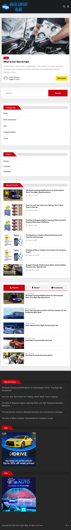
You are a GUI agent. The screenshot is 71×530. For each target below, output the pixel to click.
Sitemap (7, 171)
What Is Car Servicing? (16, 61)
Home (6, 161)
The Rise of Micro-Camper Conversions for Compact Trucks (46, 251)
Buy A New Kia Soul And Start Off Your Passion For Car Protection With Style (46, 311)
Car (5, 126)
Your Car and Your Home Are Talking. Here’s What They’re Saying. (44, 206)
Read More (62, 78)
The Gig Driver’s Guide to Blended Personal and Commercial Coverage (44, 236)
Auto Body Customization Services (38, 340)
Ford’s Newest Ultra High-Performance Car (41, 325)
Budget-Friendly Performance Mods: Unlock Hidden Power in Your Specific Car (46, 266)
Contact (6, 166)
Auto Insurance (9, 119)
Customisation (9, 132)
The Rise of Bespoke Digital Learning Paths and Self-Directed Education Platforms (46, 221)
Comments (57, 288)
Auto (5, 113)
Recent (35, 288)
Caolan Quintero (14, 77)
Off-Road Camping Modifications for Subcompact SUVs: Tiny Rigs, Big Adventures (45, 191)
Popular (14, 288)
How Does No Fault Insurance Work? (39, 355)
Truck (5, 138)
